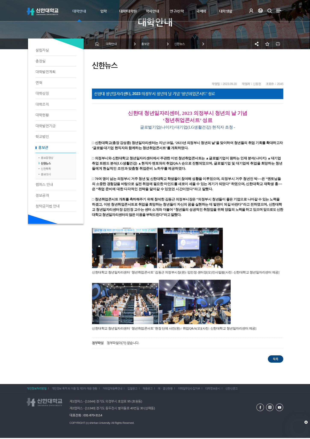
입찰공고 (136, 389)
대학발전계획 (45, 72)
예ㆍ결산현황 (172, 389)
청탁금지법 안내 (47, 206)
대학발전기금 (45, 126)
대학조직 (42, 104)
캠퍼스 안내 (44, 184)
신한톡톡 (46, 168)
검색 (269, 10)
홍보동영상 (47, 157)
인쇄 (278, 44)
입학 (103, 11)
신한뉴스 (46, 163)
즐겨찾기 (267, 44)
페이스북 (260, 407)
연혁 (38, 83)
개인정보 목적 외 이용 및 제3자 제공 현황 (76, 389)
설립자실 (42, 50)
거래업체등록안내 (115, 389)
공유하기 (256, 44)
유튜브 (279, 407)
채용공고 (153, 389)
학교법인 (42, 137)
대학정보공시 (222, 389)
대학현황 (42, 115)
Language (260, 10)
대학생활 (225, 11)
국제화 (201, 11)
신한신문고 (242, 389)
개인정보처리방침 (36, 389)
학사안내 (152, 11)
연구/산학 (177, 11)
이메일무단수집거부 (197, 389)
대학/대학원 (128, 11)
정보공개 (42, 195)
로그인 (251, 10)
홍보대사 (46, 174)
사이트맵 (278, 10)
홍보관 (43, 147)
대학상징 (42, 93)
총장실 (40, 61)
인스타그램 (270, 407)
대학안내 (79, 11)
